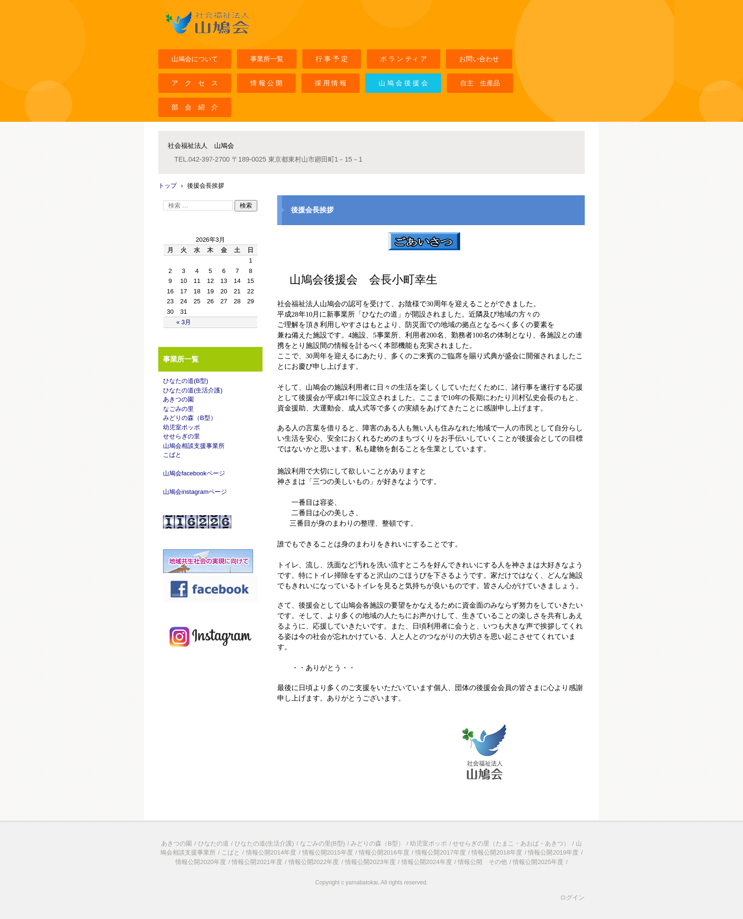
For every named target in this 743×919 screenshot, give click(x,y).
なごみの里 (178, 408)
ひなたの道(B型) (185, 380)
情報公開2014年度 (271, 852)
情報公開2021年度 (257, 861)
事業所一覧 (266, 59)
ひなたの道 (213, 843)
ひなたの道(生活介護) (193, 390)
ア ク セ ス (195, 83)
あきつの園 (178, 399)
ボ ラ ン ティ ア (403, 59)
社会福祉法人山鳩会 (192, 40)
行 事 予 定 (332, 59)
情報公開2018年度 (496, 852)
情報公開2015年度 (327, 852)
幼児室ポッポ (181, 427)
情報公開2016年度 (384, 852)
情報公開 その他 (482, 861)
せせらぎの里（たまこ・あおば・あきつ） (511, 843)
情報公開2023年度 (370, 861)
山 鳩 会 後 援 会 (403, 83)
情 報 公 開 (266, 83)
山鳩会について (195, 59)
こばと (172, 454)
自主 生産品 (480, 83)
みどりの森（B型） (190, 417)
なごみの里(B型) (322, 843)
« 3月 (183, 322)
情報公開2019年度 (553, 852)
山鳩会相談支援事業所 (194, 445)
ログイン (572, 897)
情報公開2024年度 (426, 861)
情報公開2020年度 (200, 861)
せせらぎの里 (181, 436)
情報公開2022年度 (314, 861)
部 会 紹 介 (195, 107)
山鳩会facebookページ (194, 473)
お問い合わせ (479, 59)
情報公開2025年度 (538, 861)
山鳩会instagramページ (195, 491)
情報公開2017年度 (440, 852)
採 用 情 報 (331, 83)
